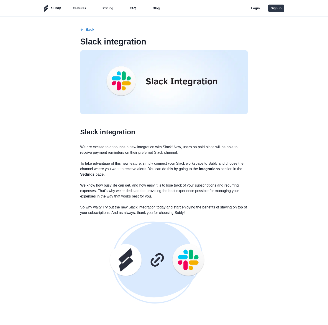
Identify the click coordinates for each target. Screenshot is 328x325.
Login (255, 8)
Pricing (107, 8)
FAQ (133, 8)
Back (87, 29)
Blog (156, 8)
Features (79, 8)
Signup (276, 8)
